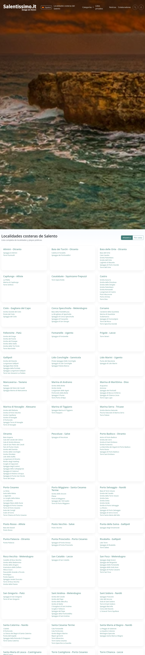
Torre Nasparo (57, 413)
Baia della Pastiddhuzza (60, 312)
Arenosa (103, 388)
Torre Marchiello (9, 348)
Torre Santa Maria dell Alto (110, 515)
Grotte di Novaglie (10, 417)
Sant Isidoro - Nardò (111, 593)
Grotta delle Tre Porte (11, 346)
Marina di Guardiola (107, 314)
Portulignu (7, 574)
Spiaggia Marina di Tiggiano (62, 410)
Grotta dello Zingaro (10, 565)
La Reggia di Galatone (108, 628)
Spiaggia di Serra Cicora (109, 513)
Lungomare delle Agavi (60, 390)
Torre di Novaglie (9, 425)
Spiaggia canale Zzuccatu (12, 579)
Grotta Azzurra (105, 280)
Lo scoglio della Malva (11, 498)
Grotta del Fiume (9, 339)
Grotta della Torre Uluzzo (109, 496)
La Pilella (6, 280)
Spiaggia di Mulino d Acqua (13, 473)
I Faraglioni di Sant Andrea (62, 606)
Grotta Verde (56, 388)
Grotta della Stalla (10, 344)
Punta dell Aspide (9, 636)
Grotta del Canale (58, 597)
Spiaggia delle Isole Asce (109, 567)
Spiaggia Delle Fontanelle (109, 565)
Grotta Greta (104, 501)
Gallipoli (7, 357)
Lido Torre (103, 543)
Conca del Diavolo (106, 609)
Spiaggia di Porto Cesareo (13, 505)
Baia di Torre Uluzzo (107, 491)
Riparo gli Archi (57, 636)
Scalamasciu (104, 316)
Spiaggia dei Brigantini (108, 562)
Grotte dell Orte (106, 260)
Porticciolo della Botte (60, 393)
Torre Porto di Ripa (59, 398)
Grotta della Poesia (10, 584)
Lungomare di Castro (108, 292)
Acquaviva (103, 386)
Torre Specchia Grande (108, 324)
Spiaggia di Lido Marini (108, 363)
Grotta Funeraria (106, 444)
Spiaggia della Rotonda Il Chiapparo (16, 638)
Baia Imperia (8, 437)
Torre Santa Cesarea (59, 641)
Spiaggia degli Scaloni (11, 466)
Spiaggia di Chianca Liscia (109, 395)
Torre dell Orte (105, 267)
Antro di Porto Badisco (108, 437)
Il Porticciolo (8, 420)
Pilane (54, 496)
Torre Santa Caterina (11, 641)
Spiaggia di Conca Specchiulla (63, 316)
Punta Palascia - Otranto (16, 539)
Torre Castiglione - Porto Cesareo (70, 652)
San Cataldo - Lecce (62, 556)
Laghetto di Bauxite (107, 262)
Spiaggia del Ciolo (10, 316)
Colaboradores (124, 7)
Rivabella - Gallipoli (110, 539)
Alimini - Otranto (12, 249)
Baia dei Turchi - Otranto (65, 249)
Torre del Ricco (105, 321)
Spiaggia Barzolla (106, 606)
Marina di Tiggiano (62, 406)
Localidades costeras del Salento (64, 7)
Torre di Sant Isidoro (107, 604)
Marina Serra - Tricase (112, 406)
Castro (103, 276)
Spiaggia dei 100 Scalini (60, 501)
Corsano (104, 308)
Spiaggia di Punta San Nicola (14, 476)
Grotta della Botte (58, 386)
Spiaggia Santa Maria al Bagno (111, 636)
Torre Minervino (58, 638)
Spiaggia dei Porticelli (108, 390)
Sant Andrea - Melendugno (66, 593)
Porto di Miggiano (58, 498)
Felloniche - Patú (12, 332)
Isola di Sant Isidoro (107, 601)
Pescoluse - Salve (61, 433)
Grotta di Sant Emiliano (108, 442)
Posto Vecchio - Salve (63, 524)
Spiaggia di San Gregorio (12, 597)
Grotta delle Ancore (59, 494)
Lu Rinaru (103, 508)
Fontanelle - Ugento (62, 332)
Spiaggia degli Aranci (108, 560)
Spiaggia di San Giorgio (60, 321)
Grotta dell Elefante (10, 410)
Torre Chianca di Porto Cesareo (15, 515)
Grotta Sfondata (9, 454)
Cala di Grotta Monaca (11, 442)
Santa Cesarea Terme (63, 625)
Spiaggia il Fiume (58, 395)
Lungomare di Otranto (11, 459)
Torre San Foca (105, 572)
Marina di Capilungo (11, 282)
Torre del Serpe (9, 478)
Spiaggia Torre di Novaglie (13, 422)
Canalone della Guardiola (109, 312)
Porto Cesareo (11, 487)
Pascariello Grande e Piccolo (13, 572)
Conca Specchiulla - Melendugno (69, 308)
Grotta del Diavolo (10, 361)
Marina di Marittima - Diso (114, 382)
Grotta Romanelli (106, 289)
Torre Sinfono (8, 285)
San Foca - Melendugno (112, 556)
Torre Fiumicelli (9, 255)
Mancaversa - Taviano (15, 382)
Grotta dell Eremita (10, 449)
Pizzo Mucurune (106, 294)
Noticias (112, 7)
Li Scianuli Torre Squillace (109, 611)
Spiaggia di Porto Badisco (109, 452)
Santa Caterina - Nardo (15, 625)
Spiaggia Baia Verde (10, 366)
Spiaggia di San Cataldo (60, 560)
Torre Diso (104, 299)
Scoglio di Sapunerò (10, 464)
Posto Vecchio (57, 528)
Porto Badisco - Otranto (113, 433)
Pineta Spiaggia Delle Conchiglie (64, 361)
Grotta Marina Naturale (108, 410)
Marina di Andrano (62, 382)
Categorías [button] (87, 7)
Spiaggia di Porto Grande (109, 265)
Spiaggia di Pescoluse (60, 437)
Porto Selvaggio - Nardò (113, 487)
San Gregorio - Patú (14, 593)
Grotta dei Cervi (106, 440)
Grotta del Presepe (10, 341)
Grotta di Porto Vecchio (12, 413)
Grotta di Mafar (57, 604)
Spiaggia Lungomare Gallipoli (14, 371)
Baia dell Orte (105, 253)
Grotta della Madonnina (12, 562)
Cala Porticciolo (57, 631)
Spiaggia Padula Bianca (60, 366)
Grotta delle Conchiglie (12, 452)
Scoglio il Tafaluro (58, 609)
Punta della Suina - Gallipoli (115, 524)
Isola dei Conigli (9, 510)
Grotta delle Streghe (107, 285)
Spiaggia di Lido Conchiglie (62, 363)
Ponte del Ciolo (9, 314)
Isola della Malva (9, 493)
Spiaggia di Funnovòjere (109, 319)
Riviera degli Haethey (11, 461)
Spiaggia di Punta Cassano (110, 570)
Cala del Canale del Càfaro (13, 440)
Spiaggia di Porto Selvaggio (110, 510)
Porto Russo (104, 449)
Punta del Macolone (107, 361)
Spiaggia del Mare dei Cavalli (14, 388)
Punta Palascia (8, 543)
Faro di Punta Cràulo (11, 447)
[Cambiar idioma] (46, 7)
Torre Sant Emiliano (107, 454)
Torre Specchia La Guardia (61, 643)
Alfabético (127, 237)
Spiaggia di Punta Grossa (61, 543)
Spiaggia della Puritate (11, 368)
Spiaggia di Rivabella (107, 545)
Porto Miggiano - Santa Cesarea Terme (69, 489)
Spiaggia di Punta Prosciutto (62, 545)
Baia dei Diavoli (9, 528)
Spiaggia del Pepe (58, 611)
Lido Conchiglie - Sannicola (66, 357)
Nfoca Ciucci (7, 570)
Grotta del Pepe (57, 599)
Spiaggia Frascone (107, 597)
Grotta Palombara (106, 258)
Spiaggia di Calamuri (11, 471)
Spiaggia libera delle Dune (13, 503)
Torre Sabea (104, 547)
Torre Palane (104, 415)
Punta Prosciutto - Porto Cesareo (69, 539)
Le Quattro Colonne (107, 631)
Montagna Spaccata (107, 633)
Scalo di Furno (8, 513)
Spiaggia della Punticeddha (62, 614)
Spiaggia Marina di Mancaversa (15, 390)
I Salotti (6, 628)
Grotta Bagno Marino (60, 633)
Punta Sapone (8, 577)
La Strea (6, 491)
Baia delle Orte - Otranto (113, 249)
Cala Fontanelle (57, 628)
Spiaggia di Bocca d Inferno (110, 393)
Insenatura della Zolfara (12, 567)
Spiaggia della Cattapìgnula (13, 469)
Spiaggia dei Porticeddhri (61, 255)
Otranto (7, 433)
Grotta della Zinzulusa (108, 282)
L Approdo (7, 496)
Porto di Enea (105, 297)
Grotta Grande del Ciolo (12, 312)
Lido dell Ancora (106, 599)
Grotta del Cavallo (106, 493)
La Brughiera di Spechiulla (61, 314)
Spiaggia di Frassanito (60, 319)
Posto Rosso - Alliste (14, 524)
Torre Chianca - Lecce (111, 652)
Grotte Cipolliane (9, 415)
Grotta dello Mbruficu (60, 601)
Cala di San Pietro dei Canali (13, 444)
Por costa (138, 237)
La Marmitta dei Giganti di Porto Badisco (115, 447)
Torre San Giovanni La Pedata (14, 373)
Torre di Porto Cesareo (11, 508)
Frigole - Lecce (108, 332)
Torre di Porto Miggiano (61, 503)
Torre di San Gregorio (11, 599)
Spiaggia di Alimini (10, 253)
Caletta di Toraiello (59, 253)
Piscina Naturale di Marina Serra (112, 413)
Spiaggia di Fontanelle (60, 336)
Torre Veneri (104, 336)
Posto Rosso (7, 530)
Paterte (6, 386)
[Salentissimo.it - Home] (20, 7)
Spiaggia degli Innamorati (109, 528)
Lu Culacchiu (8, 501)
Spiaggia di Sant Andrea (61, 616)
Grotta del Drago (9, 336)
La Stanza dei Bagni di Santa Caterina (17, 633)
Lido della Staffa (9, 457)
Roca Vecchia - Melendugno (18, 556)
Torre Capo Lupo (106, 398)
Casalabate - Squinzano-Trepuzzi (69, 276)
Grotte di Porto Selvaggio (109, 505)
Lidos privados (99, 7)
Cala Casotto (104, 255)
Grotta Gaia (104, 498)
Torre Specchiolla (58, 280)
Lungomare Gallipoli (11, 363)
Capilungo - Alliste (13, 276)
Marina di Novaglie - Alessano (19, 406)
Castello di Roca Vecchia (12, 560)
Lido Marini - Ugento (111, 357)
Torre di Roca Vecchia (11, 582)
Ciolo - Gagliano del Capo (17, 308)
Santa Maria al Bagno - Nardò (116, 625)
